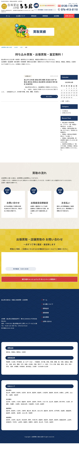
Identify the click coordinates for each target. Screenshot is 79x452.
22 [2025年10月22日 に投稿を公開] (66, 103)
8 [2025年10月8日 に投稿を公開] (66, 98)
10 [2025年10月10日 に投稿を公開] (71, 98)
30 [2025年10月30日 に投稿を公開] (69, 105)
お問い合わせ (69, 16)
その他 (65, 118)
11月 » (67, 109)
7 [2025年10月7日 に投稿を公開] (64, 98)
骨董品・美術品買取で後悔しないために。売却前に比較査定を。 (69, 138)
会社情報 (56, 16)
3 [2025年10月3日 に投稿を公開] (71, 96)
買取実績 (45, 16)
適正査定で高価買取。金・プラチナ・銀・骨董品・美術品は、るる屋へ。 (69, 132)
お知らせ (66, 120)
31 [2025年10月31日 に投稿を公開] (71, 105)
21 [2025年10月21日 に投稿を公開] (64, 103)
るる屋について (20, 16)
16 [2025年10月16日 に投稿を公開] (69, 100)
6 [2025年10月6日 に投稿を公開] (61, 98)
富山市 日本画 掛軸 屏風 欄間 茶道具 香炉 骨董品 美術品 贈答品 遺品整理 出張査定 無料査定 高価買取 (40, 89)
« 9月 (62, 109)
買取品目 (33, 16)
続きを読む (49, 104)
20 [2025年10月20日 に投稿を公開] (62, 103)
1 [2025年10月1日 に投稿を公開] (66, 96)
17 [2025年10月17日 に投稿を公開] (71, 100)
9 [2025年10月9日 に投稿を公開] (69, 98)
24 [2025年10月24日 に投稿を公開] (71, 103)
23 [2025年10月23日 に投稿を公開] (69, 103)
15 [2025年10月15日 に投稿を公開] (66, 100)
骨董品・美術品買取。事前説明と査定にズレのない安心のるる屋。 (69, 148)
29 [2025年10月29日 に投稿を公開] (66, 105)
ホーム (8, 16)
